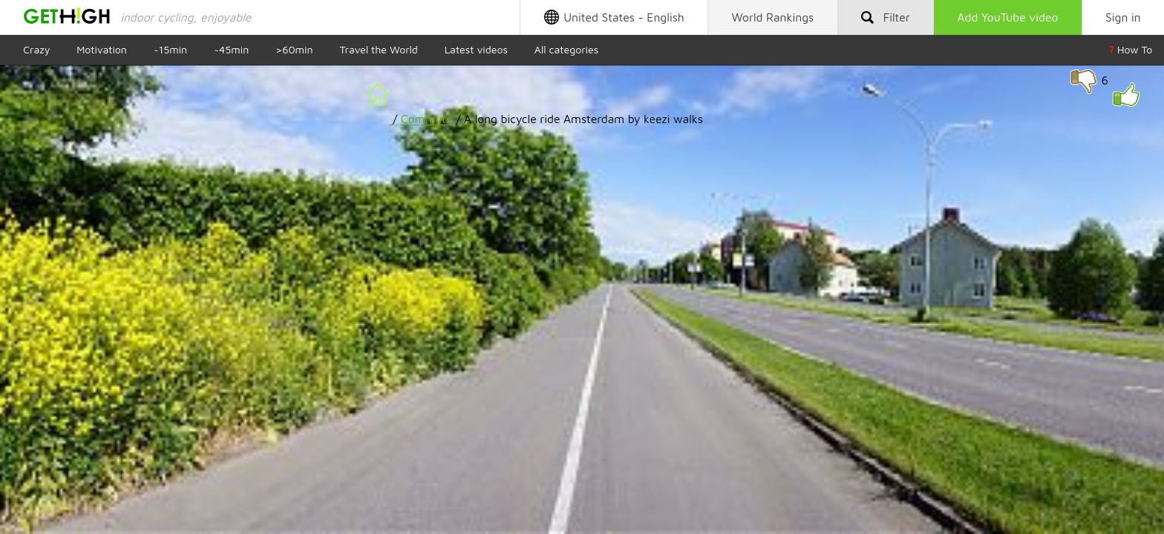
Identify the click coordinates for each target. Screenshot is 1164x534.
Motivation (101, 49)
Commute (428, 119)
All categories (566, 49)
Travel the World (378, 49)
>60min (294, 49)
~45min (231, 49)
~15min (170, 49)
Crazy (36, 49)
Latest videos (476, 49)
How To (1131, 49)
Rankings (773, 17)
